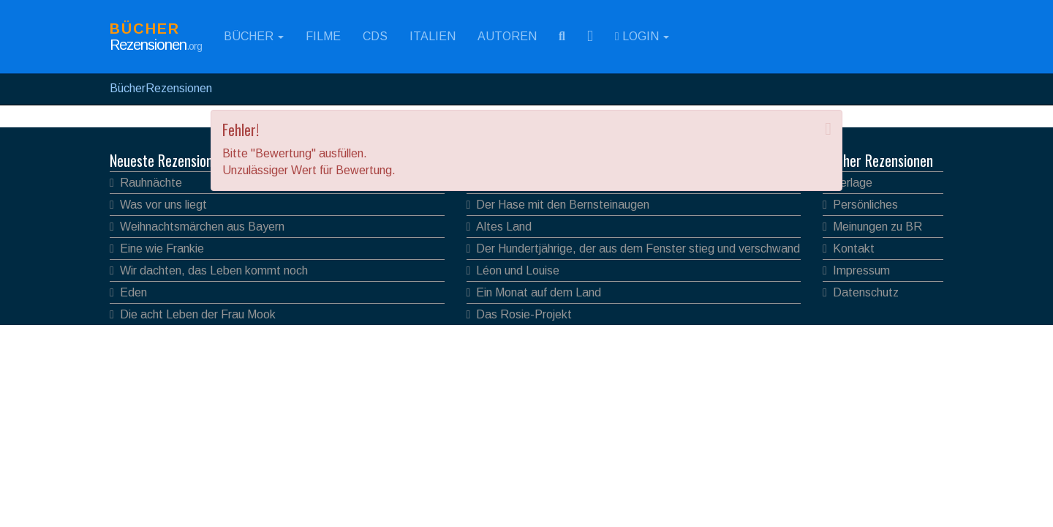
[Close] (828, 129)
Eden (133, 292)
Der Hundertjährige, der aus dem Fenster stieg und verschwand (638, 248)
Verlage (852, 182)
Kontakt (854, 248)
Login (642, 36)
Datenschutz (866, 292)
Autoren (507, 36)
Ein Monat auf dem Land (538, 292)
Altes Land (504, 226)
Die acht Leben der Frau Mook (198, 314)
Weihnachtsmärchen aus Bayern (202, 226)
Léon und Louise (517, 270)
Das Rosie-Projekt (524, 314)
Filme (323, 36)
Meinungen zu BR (877, 226)
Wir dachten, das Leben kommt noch (214, 270)
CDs (375, 36)
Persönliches (865, 204)
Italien (433, 36)
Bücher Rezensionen (878, 160)
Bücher (254, 36)
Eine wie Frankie (162, 248)
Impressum (861, 270)
